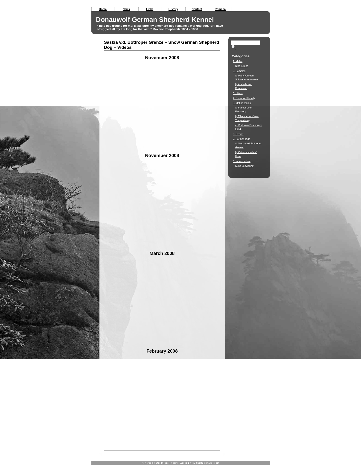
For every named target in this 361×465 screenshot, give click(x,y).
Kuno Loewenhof (244, 165)
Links (149, 9)
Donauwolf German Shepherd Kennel (155, 19)
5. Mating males (242, 103)
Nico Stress (241, 65)
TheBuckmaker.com (207, 463)
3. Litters (238, 93)
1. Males (238, 61)
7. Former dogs (241, 138)
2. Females (239, 71)
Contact (197, 9)
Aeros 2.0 (186, 463)
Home (103, 9)
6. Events (238, 134)
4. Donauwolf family (244, 98)
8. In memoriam (241, 161)
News (126, 9)
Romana (220, 9)
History (173, 9)
